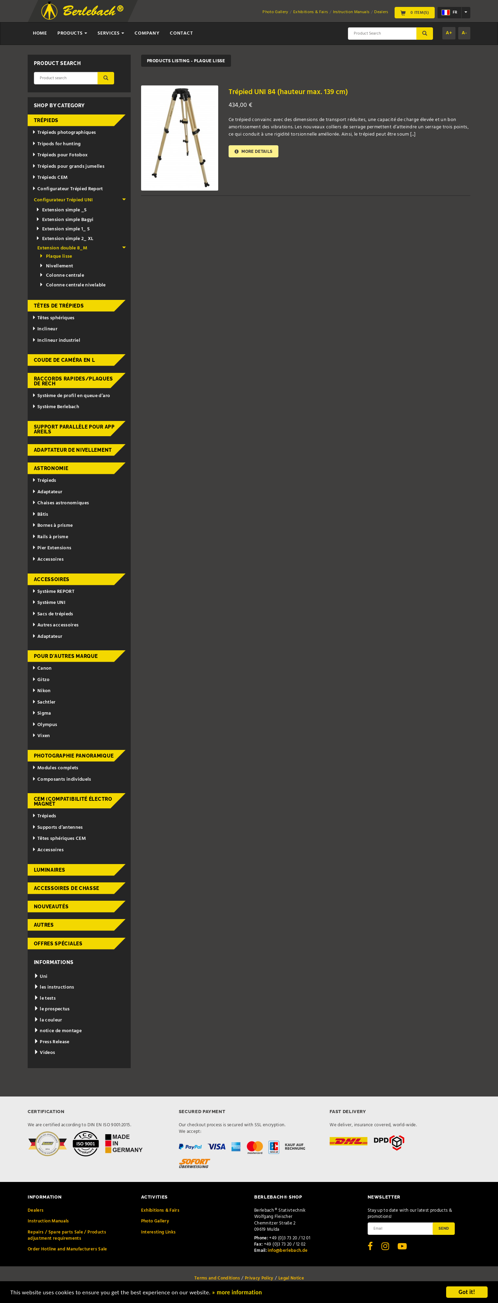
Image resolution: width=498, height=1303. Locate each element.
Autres (44, 925)
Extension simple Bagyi (65, 220)
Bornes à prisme (52, 526)
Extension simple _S (61, 210)
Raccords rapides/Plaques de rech (73, 381)
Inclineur (44, 329)
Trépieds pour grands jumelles (68, 167)
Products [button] (72, 33)
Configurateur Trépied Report (67, 189)
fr (449, 12)
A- (464, 33)
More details (253, 151)
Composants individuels (61, 779)
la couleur (48, 1020)
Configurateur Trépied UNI (80, 200)
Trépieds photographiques (64, 133)
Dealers (381, 12)
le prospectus (52, 1009)
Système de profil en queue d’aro (71, 396)
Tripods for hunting (56, 144)
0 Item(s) (414, 12)
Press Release (52, 1042)
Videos (44, 1053)
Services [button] (111, 33)
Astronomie (51, 468)
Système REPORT (53, 592)
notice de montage (58, 1031)
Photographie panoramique (74, 756)
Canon (42, 668)
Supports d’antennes (57, 828)
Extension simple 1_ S (63, 229)
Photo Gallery (275, 12)
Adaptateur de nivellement (73, 450)
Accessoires (48, 559)
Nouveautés (51, 906)
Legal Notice (291, 1278)
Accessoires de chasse (67, 888)
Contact (181, 33)
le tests (45, 998)
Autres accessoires (55, 625)
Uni (41, 977)
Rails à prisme (50, 537)
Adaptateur (47, 492)
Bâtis (40, 515)
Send (444, 1228)
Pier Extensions (51, 548)
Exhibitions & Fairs (310, 12)
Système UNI (48, 603)
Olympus (44, 725)
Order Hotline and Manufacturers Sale (67, 1249)
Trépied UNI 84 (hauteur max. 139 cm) (288, 92)
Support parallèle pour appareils (74, 429)
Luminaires (49, 870)
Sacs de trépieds (52, 614)
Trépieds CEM (49, 178)
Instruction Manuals (351, 12)
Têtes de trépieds (59, 306)
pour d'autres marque (66, 656)
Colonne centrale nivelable (72, 285)
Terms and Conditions (217, 1278)
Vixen (41, 736)
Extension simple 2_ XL (65, 239)
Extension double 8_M (81, 248)
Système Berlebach (55, 407)
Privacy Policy (259, 1278)
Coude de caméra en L (64, 360)
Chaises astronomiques (60, 503)
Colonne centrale (61, 275)
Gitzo (41, 680)
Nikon (41, 691)
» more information (237, 1293)
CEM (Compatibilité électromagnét (73, 801)
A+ (449, 33)
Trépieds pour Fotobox (59, 155)
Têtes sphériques (53, 318)
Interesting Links (158, 1232)
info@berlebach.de (287, 1250)
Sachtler (44, 702)
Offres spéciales (58, 943)
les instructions (54, 987)
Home (40, 33)
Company (147, 33)
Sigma (41, 713)
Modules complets (55, 768)
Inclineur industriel (56, 341)
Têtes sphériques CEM (59, 839)
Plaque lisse (55, 256)
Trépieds (46, 120)
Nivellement (56, 266)
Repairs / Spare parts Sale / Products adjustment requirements (67, 1235)
